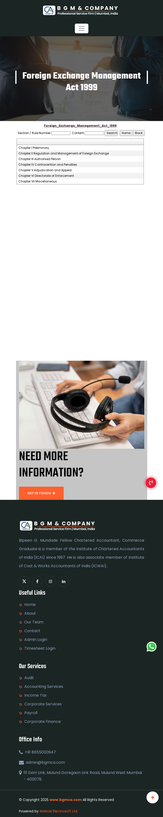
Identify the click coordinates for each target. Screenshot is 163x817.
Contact (32, 630)
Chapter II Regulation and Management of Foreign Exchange (63, 153)
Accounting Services (43, 686)
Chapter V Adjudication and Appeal (45, 170)
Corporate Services (43, 704)
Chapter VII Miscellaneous (37, 181)
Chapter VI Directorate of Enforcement (46, 176)
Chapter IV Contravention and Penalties (47, 165)
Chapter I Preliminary (33, 148)
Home (30, 604)
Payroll (30, 712)
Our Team (33, 622)
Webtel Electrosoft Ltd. (59, 811)
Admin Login (35, 639)
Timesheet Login (39, 648)
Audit (29, 677)
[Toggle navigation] (81, 28)
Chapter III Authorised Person (39, 159)
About (30, 613)
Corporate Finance (42, 721)
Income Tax (35, 695)
